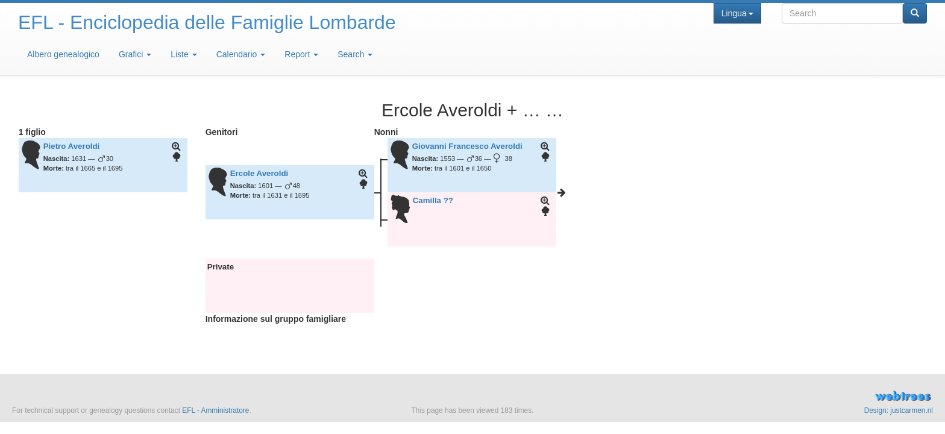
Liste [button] (183, 54)
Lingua (737, 13)
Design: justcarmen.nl (898, 410)
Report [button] (301, 54)
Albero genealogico (63, 54)
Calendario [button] (241, 54)
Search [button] (355, 54)
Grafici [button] (135, 54)
